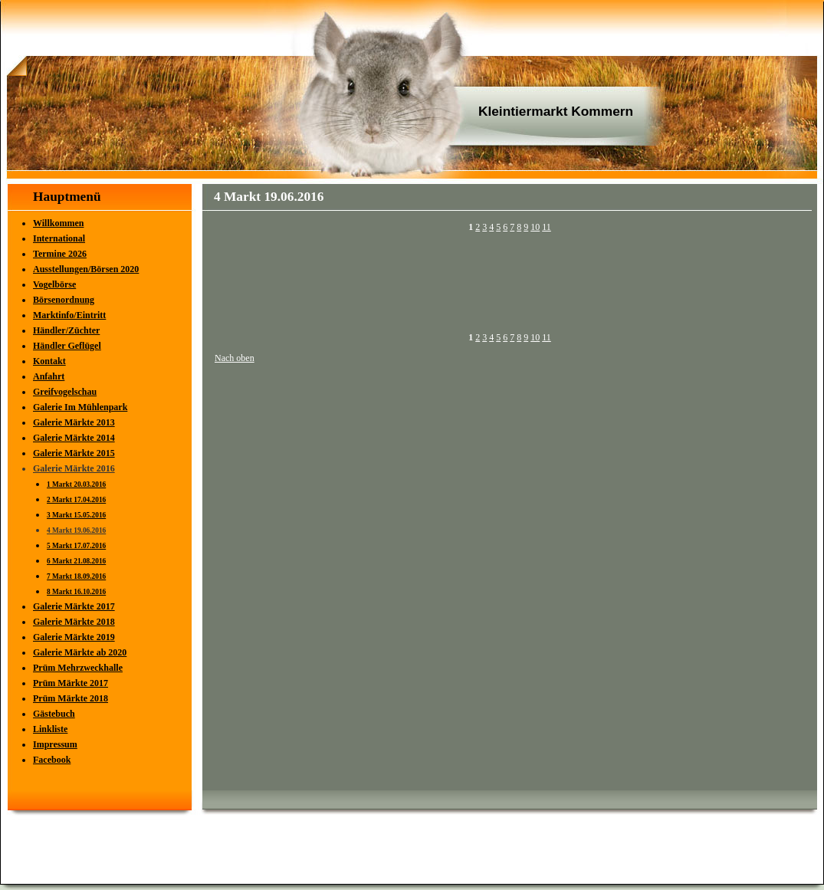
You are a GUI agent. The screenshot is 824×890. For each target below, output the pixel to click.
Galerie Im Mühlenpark (80, 407)
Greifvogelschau (65, 391)
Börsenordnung (63, 299)
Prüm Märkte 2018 (70, 698)
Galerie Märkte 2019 (74, 637)
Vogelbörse (54, 284)
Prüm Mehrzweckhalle (78, 667)
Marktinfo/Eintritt (69, 315)
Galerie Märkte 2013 (74, 422)
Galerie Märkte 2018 (74, 621)
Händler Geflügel (67, 345)
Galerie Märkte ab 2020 (79, 652)
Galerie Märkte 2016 (74, 468)
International (59, 238)
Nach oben (234, 358)
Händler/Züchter (66, 330)
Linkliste (50, 729)
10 (535, 227)
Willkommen (58, 223)
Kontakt (49, 361)
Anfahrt (48, 376)
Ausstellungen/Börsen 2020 (86, 269)
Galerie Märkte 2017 (74, 606)
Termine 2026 (60, 253)
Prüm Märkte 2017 (70, 683)
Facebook (52, 759)
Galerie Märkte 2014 (74, 437)
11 (546, 227)
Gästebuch (54, 713)
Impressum (55, 744)
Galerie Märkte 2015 (74, 453)
